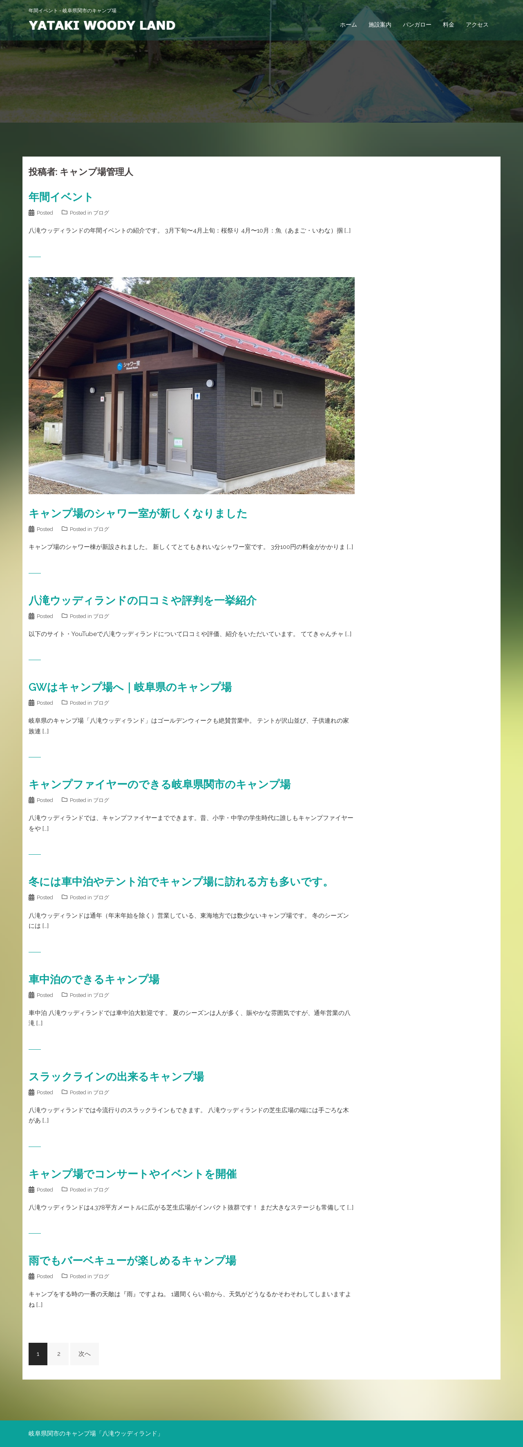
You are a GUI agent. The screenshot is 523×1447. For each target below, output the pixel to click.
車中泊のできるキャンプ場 (94, 979)
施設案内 (380, 24)
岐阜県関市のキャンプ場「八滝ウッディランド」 (96, 1433)
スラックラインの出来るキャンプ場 (116, 1077)
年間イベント (61, 197)
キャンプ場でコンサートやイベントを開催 (133, 1174)
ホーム (348, 24)
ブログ (101, 213)
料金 (448, 24)
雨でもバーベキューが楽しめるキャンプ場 (132, 1260)
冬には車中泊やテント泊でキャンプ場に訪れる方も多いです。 (181, 882)
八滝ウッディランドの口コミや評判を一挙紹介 (143, 600)
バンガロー (417, 24)
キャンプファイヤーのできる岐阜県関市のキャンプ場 (160, 784)
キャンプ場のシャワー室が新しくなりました (138, 513)
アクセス (477, 24)
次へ (84, 1353)
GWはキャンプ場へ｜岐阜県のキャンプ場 (130, 687)
